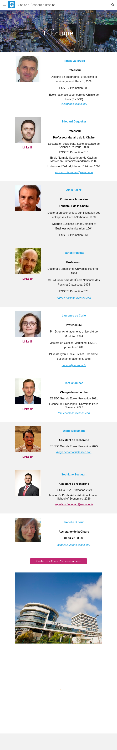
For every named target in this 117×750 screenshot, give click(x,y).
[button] (4, 4)
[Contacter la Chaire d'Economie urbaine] (58, 561)
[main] (58, 30)
